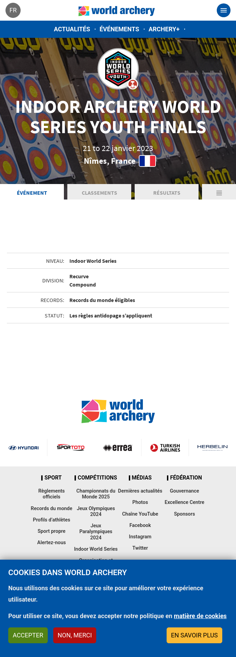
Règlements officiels (51, 494)
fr (12, 10)
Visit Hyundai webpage (23, 447)
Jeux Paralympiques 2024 (95, 532)
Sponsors (184, 514)
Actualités (72, 29)
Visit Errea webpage (118, 447)
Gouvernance (184, 491)
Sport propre (51, 531)
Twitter (140, 548)
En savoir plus (194, 635)
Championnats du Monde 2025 (95, 494)
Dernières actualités (140, 491)
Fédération (186, 478)
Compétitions (97, 478)
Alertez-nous (51, 543)
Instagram (140, 537)
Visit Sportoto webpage (71, 447)
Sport (52, 478)
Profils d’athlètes (51, 520)
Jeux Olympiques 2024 (96, 511)
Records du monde (51, 508)
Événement (32, 192)
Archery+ (163, 29)
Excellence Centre (184, 502)
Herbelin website (212, 447)
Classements (99, 192)
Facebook (140, 525)
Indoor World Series (95, 549)
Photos (140, 502)
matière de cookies (200, 616)
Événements (119, 29)
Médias (142, 478)
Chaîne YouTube (140, 514)
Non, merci (75, 635)
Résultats (166, 192)
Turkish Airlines (165, 447)
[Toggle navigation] (224, 10)
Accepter (28, 635)
